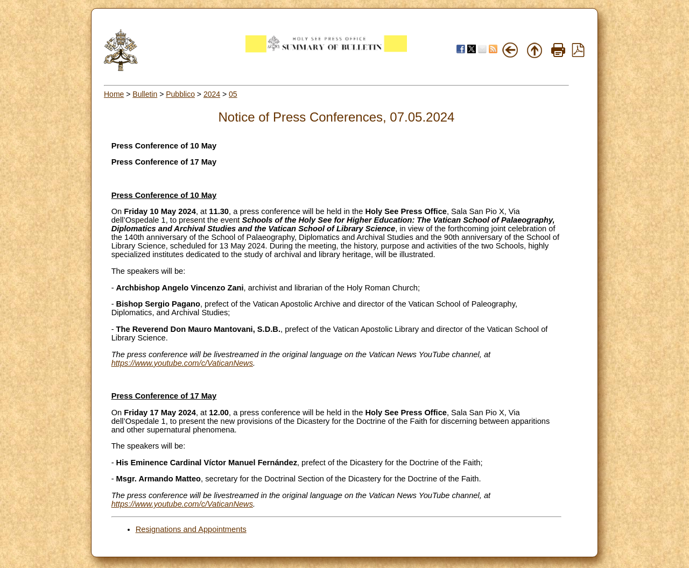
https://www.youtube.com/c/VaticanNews (182, 363)
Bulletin (144, 94)
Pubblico (180, 94)
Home (114, 94)
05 (233, 94)
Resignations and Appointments (191, 529)
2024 (211, 94)
